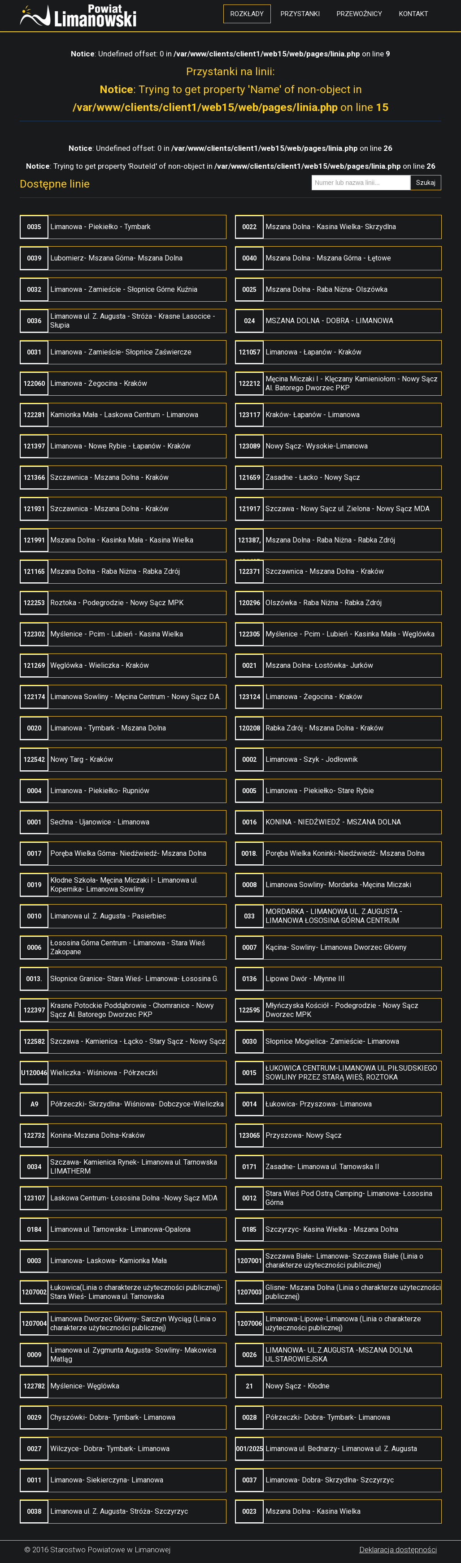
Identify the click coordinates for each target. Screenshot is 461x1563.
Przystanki (300, 14)
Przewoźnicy (359, 14)
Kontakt (413, 14)
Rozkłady (247, 14)
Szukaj (425, 182)
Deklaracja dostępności (398, 1549)
